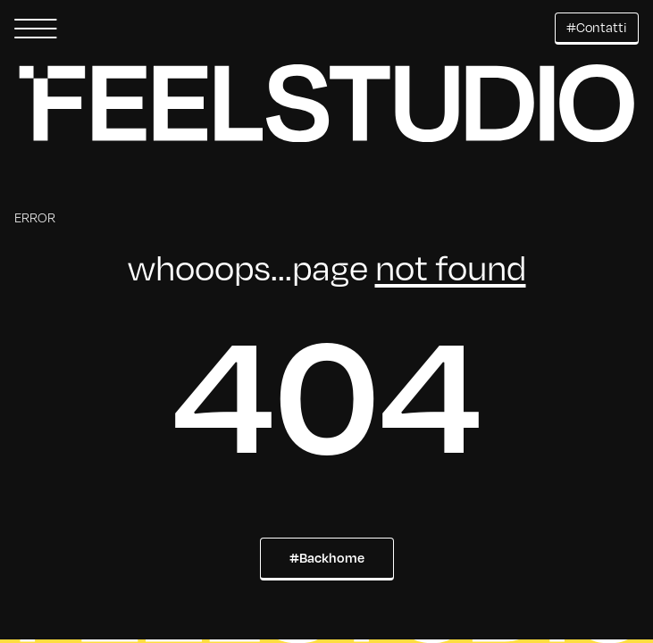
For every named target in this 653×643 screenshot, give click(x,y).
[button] (35, 28)
